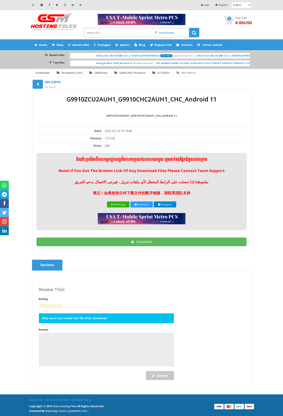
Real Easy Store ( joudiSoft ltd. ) (67, 411)
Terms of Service (57, 400)
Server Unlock (209, 45)
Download (141, 241)
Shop (57, 45)
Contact (184, 45)
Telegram (165, 204)
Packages (102, 45)
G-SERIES (161, 73)
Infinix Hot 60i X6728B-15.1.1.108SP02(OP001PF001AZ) (242, 55)
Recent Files (78, 45)
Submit (160, 375)
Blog (139, 45)
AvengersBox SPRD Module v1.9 (128, 63)
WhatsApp (118, 204)
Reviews (47, 265)
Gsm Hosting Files (64, 406)
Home (40, 45)
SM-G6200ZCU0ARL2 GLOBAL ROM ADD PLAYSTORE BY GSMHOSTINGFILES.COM (217, 63)
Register (221, 5)
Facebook (141, 204)
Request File (161, 45)
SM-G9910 (186, 73)
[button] (194, 32)
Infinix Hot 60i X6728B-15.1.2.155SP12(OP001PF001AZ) (141, 55)
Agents (122, 45)
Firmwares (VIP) (69, 73)
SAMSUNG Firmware (130, 73)
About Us (36, 400)
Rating (43, 299)
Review (43, 329)
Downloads (42, 73)
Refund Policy (81, 400)
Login (205, 5)
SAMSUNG (98, 73)
